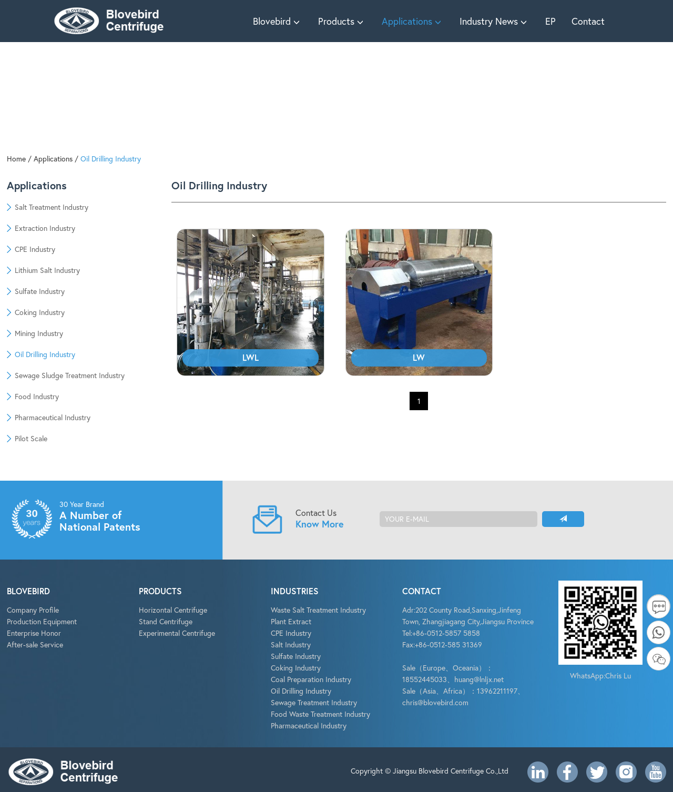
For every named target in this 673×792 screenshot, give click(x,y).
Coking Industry (296, 668)
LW (419, 357)
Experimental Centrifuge (177, 633)
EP (550, 21)
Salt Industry (291, 644)
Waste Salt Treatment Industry (318, 610)
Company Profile (33, 610)
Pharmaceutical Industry (308, 725)
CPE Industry (291, 633)
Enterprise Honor (34, 633)
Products (342, 21)
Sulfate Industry (296, 656)
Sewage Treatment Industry (314, 702)
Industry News (494, 21)
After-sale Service (35, 644)
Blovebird (277, 21)
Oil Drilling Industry (110, 159)
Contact (588, 21)
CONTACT (421, 590)
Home (16, 159)
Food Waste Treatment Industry (320, 714)
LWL (250, 357)
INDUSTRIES (295, 590)
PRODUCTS (160, 590)
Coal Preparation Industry (311, 679)
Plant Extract (291, 621)
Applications (413, 21)
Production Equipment (42, 621)
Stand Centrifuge (165, 621)
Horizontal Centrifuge (173, 610)
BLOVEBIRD (28, 590)
